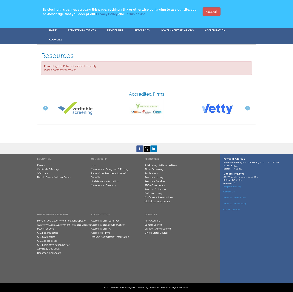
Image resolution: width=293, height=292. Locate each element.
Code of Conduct (231, 209)
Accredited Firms (100, 232)
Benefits (95, 177)
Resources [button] (142, 30)
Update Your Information (104, 181)
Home (53, 30)
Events (41, 165)
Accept (211, 12)
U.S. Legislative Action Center (53, 245)
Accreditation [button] (215, 30)
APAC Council (152, 220)
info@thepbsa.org (232, 186)
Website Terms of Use (234, 197)
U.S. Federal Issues (47, 232)
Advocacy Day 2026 (48, 248)
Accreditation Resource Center (108, 224)
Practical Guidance (155, 189)
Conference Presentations (159, 197)
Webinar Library (154, 193)
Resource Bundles (155, 181)
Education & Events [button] (82, 30)
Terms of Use (135, 14)
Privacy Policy (107, 14)
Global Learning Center (157, 201)
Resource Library (154, 177)
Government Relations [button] (177, 30)
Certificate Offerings (48, 169)
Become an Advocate (49, 253)
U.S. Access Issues (47, 240)
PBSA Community (155, 185)
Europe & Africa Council (158, 228)
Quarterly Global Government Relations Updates (64, 224)
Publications (151, 173)
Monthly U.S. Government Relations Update (61, 220)
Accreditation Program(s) (105, 220)
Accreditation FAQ (101, 228)
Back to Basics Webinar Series (53, 177)
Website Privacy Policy (234, 203)
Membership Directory (103, 185)
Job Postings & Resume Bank (161, 165)
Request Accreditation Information (110, 237)
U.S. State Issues (46, 237)
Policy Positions (45, 228)
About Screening (154, 169)
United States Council (156, 232)
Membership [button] (115, 30)
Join (93, 165)
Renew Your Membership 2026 (108, 173)
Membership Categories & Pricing (109, 169)
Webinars (42, 173)
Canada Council (153, 224)
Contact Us (229, 191)
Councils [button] (55, 39)
